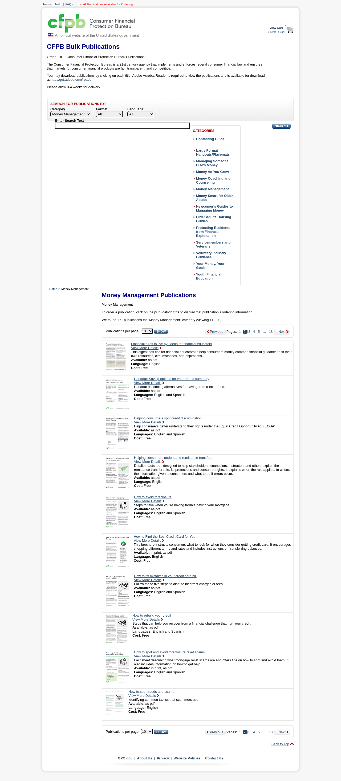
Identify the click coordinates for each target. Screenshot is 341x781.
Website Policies (187, 758)
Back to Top (280, 744)
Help (58, 4)
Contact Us (214, 758)
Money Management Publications (149, 295)
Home (47, 4)
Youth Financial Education (208, 276)
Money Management (212, 189)
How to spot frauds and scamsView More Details (151, 694)
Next (281, 332)
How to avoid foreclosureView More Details (153, 499)
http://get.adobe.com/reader (71, 80)
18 (271, 332)
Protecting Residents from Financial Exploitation (213, 232)
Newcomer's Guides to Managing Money (214, 208)
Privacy (163, 758)
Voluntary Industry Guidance (211, 255)
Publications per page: (123, 331)
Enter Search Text (69, 121)
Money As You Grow (212, 172)
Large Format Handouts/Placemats (213, 152)
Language (135, 109)
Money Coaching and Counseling (213, 180)
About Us (144, 758)
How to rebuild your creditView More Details (151, 617)
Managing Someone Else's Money (212, 163)
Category (57, 109)
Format (101, 109)
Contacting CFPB (210, 139)
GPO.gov (125, 758)
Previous (216, 332)
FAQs (69, 4)
